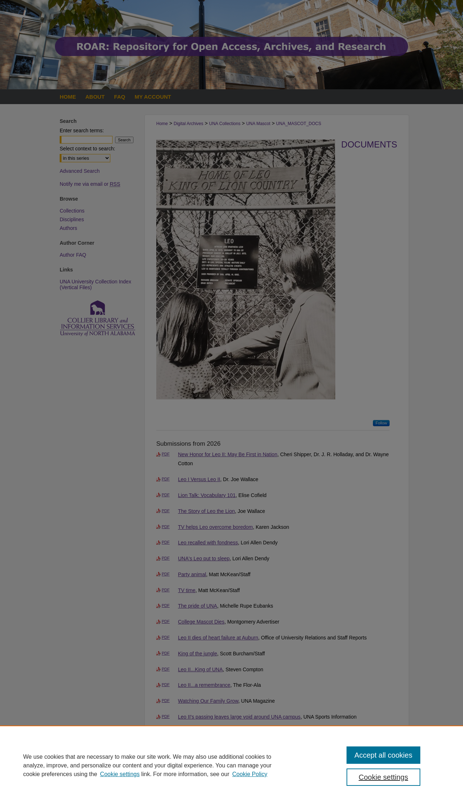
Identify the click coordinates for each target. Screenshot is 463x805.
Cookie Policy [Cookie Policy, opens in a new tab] (249, 774)
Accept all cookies (383, 755)
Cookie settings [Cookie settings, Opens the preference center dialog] (383, 777)
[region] (231, 765)
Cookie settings (120, 774)
